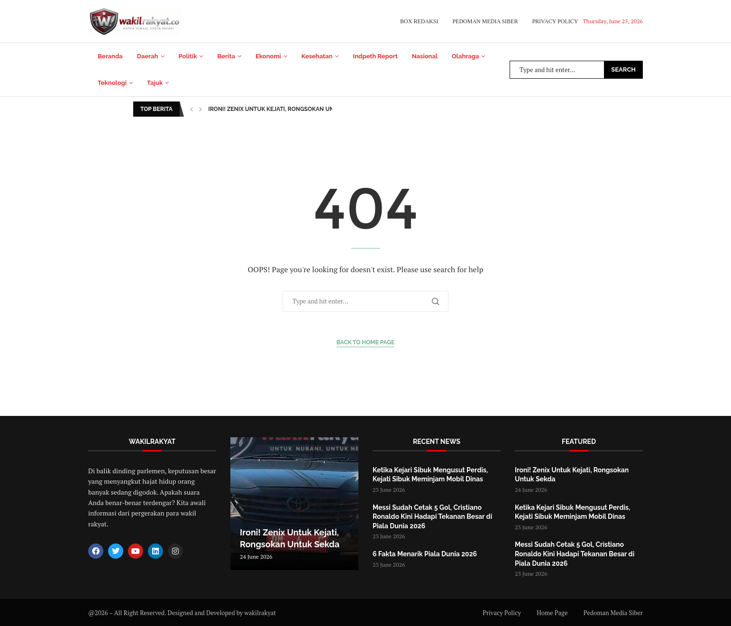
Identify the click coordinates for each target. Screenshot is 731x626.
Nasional (425, 56)
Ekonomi (268, 56)
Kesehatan (317, 56)
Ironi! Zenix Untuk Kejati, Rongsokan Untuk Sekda (286, 109)
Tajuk (155, 82)
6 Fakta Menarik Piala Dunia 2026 (425, 554)
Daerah (147, 56)
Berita (226, 56)
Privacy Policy (555, 21)
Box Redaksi (419, 21)
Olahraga (465, 56)
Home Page (552, 612)
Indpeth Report (375, 56)
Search (623, 69)
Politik (188, 56)
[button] (191, 109)
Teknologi (112, 82)
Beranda (110, 56)
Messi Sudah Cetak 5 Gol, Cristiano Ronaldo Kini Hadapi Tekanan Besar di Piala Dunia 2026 (432, 517)
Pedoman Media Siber (485, 21)
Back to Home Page (366, 342)
